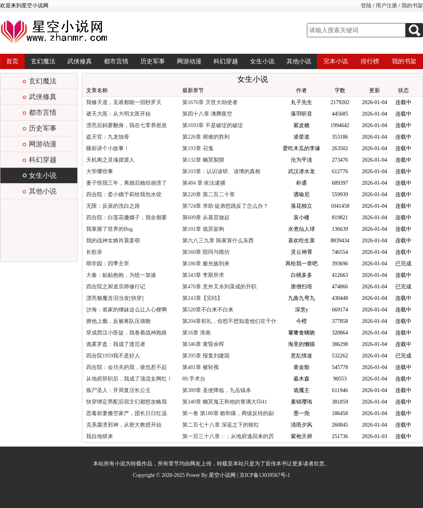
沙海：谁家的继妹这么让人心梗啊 (126, 310)
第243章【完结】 (202, 298)
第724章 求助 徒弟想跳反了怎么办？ (225, 206)
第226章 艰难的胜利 (206, 137)
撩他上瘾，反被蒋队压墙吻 (118, 321)
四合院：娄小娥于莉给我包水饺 (124, 194)
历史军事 (152, 61)
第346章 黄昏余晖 (203, 344)
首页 (12, 61)
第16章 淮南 (196, 333)
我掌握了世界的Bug (109, 229)
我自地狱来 (99, 436)
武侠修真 (79, 61)
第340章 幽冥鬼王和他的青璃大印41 (224, 402)
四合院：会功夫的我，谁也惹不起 (126, 367)
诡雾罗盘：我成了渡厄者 (115, 344)
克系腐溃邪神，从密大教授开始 (124, 425)
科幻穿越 (225, 61)
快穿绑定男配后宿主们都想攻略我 (126, 402)
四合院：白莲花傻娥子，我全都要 (126, 217)
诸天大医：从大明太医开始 (118, 114)
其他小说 (298, 61)
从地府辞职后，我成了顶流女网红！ (129, 379)
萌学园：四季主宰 (107, 263)
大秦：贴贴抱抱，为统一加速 (121, 275)
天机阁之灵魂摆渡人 (110, 160)
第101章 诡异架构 (203, 229)
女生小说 (262, 61)
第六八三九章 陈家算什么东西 (218, 240)
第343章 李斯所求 (203, 275)
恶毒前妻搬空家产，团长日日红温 (126, 413)
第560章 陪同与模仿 (206, 252)
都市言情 (116, 61)
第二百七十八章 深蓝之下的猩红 (220, 425)
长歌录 (94, 252)
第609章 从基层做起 (206, 217)
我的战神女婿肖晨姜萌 (113, 240)
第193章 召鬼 (197, 148)
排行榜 (370, 61)
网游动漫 (189, 61)
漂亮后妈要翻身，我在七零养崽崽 (126, 125)
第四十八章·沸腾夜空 (207, 114)
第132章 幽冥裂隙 (203, 160)
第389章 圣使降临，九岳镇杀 (216, 390)
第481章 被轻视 (200, 367)
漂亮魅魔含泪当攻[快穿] (114, 298)
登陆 (366, 5)
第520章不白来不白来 (207, 310)
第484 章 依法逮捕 (203, 183)
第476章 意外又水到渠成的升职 (219, 287)
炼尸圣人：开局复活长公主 (118, 390)
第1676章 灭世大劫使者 (210, 102)
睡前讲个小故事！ (107, 148)
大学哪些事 (99, 171)
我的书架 (412, 5)
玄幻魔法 (43, 61)
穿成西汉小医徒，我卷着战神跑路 (126, 333)
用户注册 (386, 5)
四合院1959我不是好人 (113, 356)
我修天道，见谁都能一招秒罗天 (124, 102)
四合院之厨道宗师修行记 (115, 287)
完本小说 (335, 61)
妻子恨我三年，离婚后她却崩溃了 (126, 183)
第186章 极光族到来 (206, 263)
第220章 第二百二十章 (208, 194)
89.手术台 (193, 379)
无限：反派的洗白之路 (113, 206)
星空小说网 (222, 475)
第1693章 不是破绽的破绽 (212, 125)
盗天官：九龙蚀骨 (107, 137)
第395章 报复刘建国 (206, 356)
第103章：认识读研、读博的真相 (221, 171)
